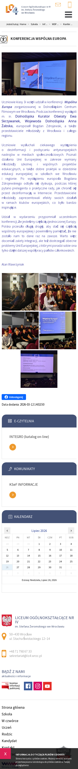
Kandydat (9, 740)
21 (28, 561)
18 (71, 555)
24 (60, 561)
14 (28, 555)
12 (7, 555)
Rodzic (7, 734)
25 (71, 561)
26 (7, 567)
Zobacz (12, 447)
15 (39, 555)
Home (23, 24)
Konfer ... (65, 24)
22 (39, 561)
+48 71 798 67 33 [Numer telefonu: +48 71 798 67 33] (20, 651)
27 (18, 567)
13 (18, 555)
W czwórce (10, 720)
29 (39, 567)
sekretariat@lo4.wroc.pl (58, 4)
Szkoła (32, 24)
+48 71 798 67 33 (69, 5)
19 (7, 561)
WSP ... (53, 24)
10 (60, 549)
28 (28, 567)
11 (71, 549)
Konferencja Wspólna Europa (38, 38)
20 (18, 561)
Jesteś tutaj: (13, 24)
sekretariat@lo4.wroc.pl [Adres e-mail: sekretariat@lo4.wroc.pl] (25, 656)
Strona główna (13, 707)
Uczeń (6, 727)
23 (50, 561)
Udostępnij (14, 397)
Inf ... (42, 24)
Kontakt (8, 747)
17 (60, 555)
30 (50, 567)
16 (50, 555)
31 (60, 567)
